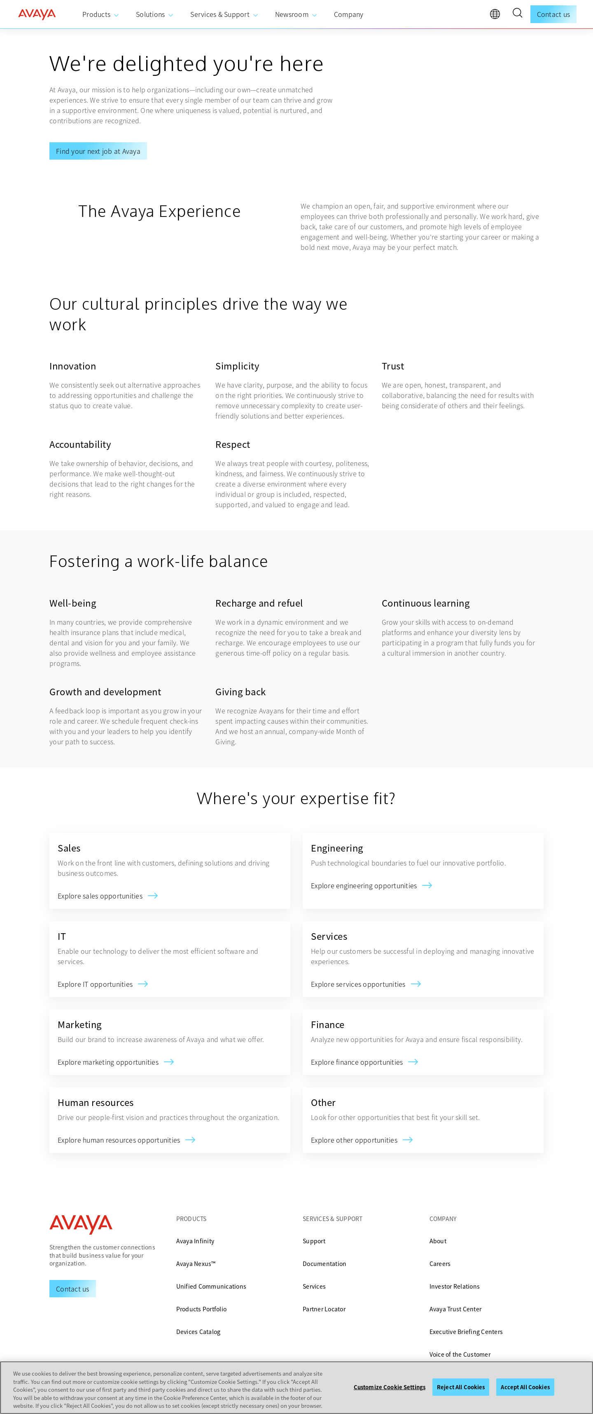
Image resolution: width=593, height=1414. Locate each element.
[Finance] (357, 1062)
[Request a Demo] (72, 1288)
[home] (37, 14)
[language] (497, 16)
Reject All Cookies (461, 1387)
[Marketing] (108, 1062)
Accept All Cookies (525, 1387)
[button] (517, 14)
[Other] (354, 1140)
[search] (517, 14)
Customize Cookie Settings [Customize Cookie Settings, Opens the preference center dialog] (389, 1387)
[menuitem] (100, 14)
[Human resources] (119, 1140)
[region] (296, 1387)
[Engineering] (364, 885)
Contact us (553, 14)
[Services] (358, 984)
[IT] (95, 984)
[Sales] (100, 896)
